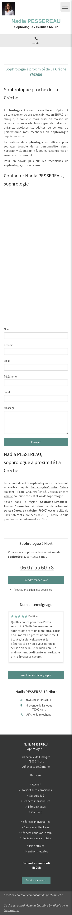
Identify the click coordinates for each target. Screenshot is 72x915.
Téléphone (10, 376)
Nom (6, 329)
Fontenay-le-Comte (44, 487)
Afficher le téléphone (38, 714)
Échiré (42, 492)
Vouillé (8, 496)
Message (9, 408)
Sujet (7, 392)
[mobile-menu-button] (65, 7)
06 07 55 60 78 (37, 567)
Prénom (8, 345)
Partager (36, 775)
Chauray (31, 492)
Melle (51, 492)
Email (7, 361)
